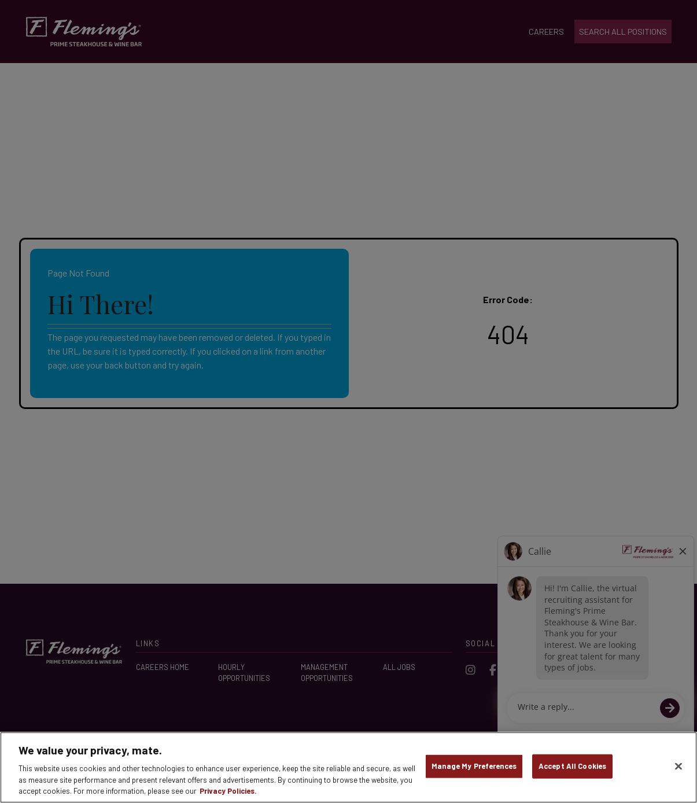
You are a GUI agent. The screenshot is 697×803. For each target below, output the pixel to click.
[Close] (678, 766)
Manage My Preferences (474, 766)
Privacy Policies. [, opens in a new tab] (228, 790)
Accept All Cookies (572, 766)
